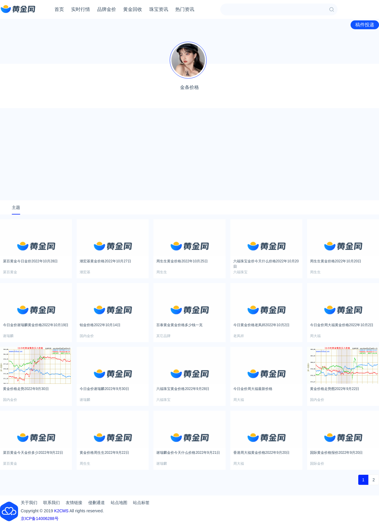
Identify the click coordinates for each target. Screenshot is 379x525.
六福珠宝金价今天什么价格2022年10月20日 (266, 263)
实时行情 (80, 9)
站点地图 (119, 502)
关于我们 (29, 502)
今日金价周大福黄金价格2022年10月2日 (342, 325)
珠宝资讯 (158, 9)
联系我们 (51, 502)
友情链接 (74, 502)
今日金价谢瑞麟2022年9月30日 (104, 389)
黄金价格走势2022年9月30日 (26, 389)
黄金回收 (132, 9)
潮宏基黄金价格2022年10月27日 (105, 261)
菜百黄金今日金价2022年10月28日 (30, 261)
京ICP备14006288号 (40, 518)
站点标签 (141, 502)
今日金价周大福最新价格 (252, 389)
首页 (59, 9)
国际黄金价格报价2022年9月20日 (336, 453)
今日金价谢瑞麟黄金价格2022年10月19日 (35, 325)
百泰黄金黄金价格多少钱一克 (179, 325)
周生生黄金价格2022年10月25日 (182, 261)
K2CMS (61, 510)
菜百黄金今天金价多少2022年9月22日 (33, 453)
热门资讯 (184, 9)
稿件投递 (364, 24)
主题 (16, 207)
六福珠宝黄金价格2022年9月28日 (182, 389)
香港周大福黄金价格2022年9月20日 (261, 453)
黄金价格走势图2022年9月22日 (334, 389)
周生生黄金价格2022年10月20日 (335, 261)
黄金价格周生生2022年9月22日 (104, 453)
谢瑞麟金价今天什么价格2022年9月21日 (188, 453)
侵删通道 (96, 502)
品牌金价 (106, 9)
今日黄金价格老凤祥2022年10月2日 (261, 325)
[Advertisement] (189, 154)
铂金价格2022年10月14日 (100, 325)
